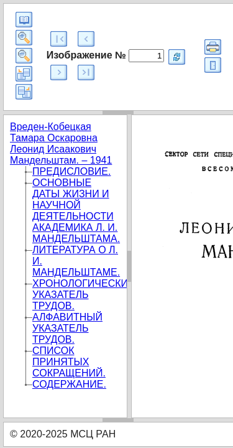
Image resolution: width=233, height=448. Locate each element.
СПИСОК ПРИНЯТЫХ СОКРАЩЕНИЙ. (69, 361)
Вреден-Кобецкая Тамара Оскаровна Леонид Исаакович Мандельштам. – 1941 (61, 143)
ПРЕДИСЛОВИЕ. (71, 171)
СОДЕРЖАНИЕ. (69, 384)
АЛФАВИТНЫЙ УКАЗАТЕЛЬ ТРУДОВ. (67, 328)
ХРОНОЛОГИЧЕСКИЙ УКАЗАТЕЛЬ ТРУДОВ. (83, 294)
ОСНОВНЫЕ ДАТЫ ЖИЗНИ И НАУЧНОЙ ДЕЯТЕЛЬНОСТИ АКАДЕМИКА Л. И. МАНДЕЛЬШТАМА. (76, 210)
